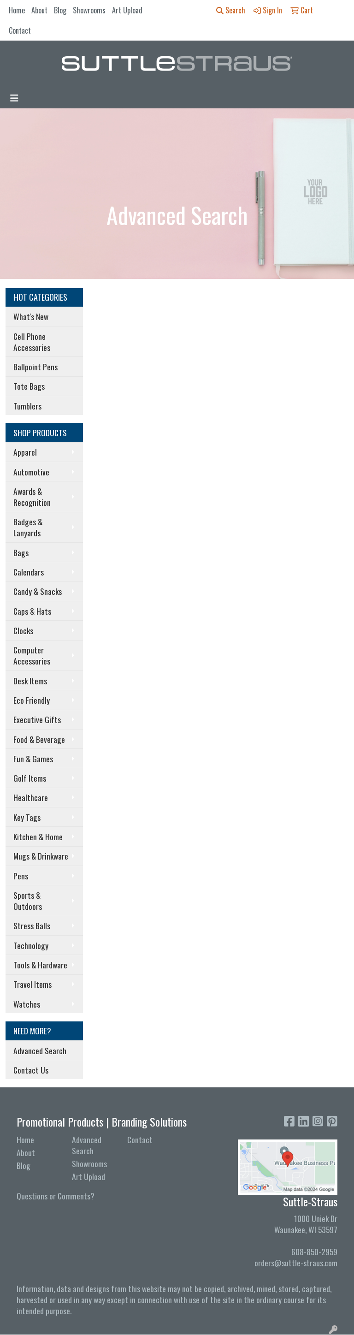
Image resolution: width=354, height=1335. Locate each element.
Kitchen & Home (38, 837)
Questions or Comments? (55, 1196)
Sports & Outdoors (27, 900)
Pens (20, 876)
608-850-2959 (314, 1252)
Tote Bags (29, 386)
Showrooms (89, 10)
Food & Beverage (39, 739)
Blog (60, 10)
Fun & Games (33, 759)
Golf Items (29, 778)
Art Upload (127, 10)
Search (230, 10)
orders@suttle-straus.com (295, 1263)
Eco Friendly (31, 700)
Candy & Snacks (37, 591)
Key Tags (27, 817)
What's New (30, 316)
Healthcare (30, 797)
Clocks (23, 630)
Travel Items (32, 984)
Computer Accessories (31, 655)
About (39, 10)
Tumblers (27, 406)
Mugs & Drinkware (40, 856)
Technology (30, 945)
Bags (21, 552)
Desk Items (30, 681)
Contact (20, 30)
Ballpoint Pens (35, 367)
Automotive (31, 472)
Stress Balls (31, 926)
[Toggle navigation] (14, 98)
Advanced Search (39, 1050)
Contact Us (30, 1070)
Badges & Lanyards (27, 527)
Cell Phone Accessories (31, 341)
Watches (26, 1004)
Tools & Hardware (40, 965)
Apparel (25, 452)
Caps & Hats (32, 611)
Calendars (28, 572)
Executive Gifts (37, 719)
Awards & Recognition (32, 496)
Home (17, 10)
